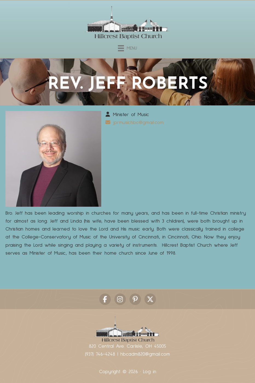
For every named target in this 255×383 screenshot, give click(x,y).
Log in (149, 371)
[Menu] (127, 47)
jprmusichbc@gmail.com (138, 122)
